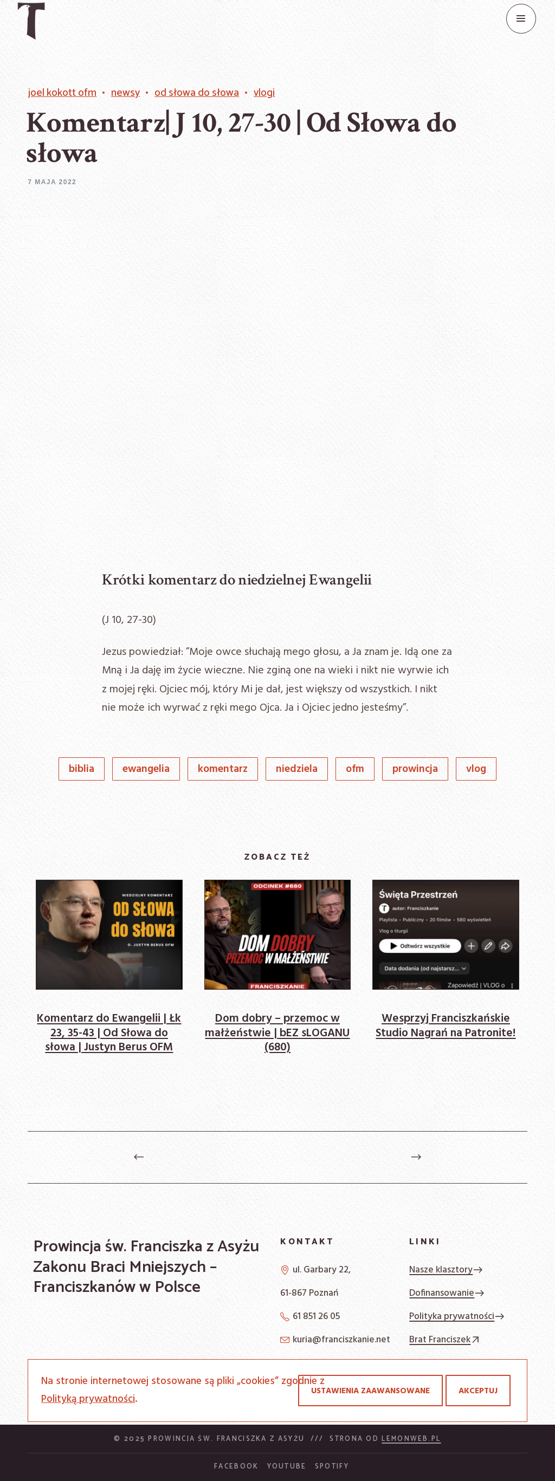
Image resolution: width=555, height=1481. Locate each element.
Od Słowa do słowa (196, 93)
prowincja (415, 769)
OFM (355, 769)
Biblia (81, 769)
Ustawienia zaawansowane (370, 1391)
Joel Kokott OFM (62, 93)
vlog (476, 769)
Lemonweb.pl (411, 1439)
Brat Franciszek (445, 1340)
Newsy (125, 93)
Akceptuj (478, 1391)
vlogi (264, 93)
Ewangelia (146, 769)
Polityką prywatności (88, 1399)
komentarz (223, 769)
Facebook (236, 1466)
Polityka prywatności (457, 1316)
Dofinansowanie (447, 1293)
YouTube (287, 1466)
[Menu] (521, 19)
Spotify (332, 1466)
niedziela (297, 769)
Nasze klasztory (446, 1270)
